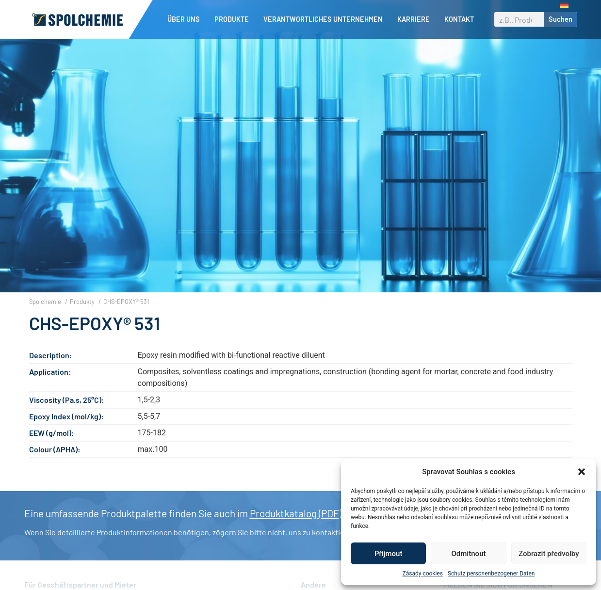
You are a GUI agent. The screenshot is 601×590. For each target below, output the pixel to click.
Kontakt (459, 19)
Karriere (416, 19)
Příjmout (388, 553)
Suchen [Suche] (560, 19)
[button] (581, 472)
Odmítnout (469, 553)
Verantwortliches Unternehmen (325, 19)
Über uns (186, 19)
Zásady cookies (423, 573)
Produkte (234, 19)
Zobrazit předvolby (549, 553)
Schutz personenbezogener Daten (491, 573)
